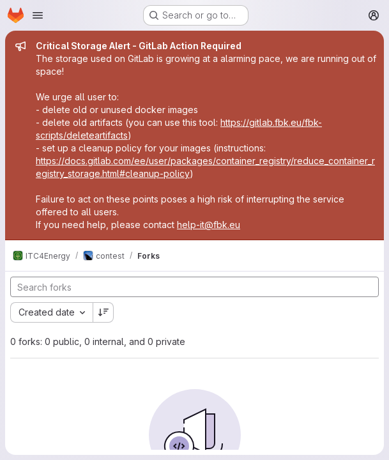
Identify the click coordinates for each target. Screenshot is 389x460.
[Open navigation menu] (37, 15)
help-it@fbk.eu (208, 224)
